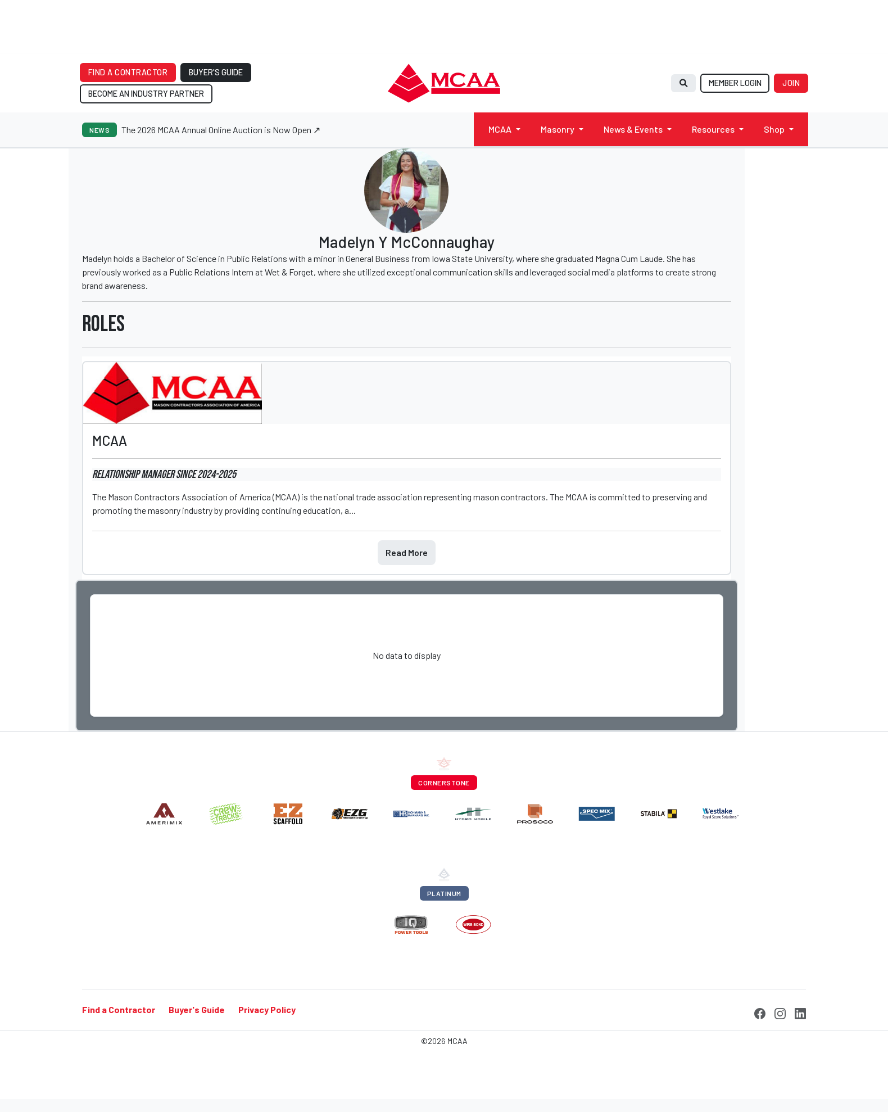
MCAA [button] (499, 129)
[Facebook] (759, 1011)
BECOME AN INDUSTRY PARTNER (146, 93)
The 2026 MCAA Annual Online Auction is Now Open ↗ (220, 129)
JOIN (791, 83)
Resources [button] (713, 129)
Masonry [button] (557, 129)
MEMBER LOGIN (735, 83)
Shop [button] (774, 129)
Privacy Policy (267, 1009)
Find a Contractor (118, 1009)
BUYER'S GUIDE (216, 72)
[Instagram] (780, 1011)
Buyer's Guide (197, 1009)
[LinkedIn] (800, 1011)
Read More (407, 552)
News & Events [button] (633, 129)
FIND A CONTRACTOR (128, 72)
